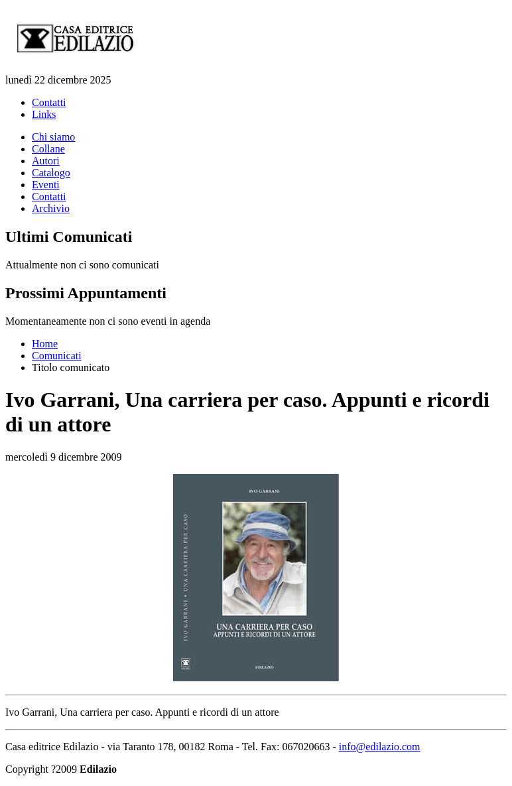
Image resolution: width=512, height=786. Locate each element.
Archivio (51, 208)
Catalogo (51, 172)
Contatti (49, 102)
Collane (48, 148)
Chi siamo (53, 136)
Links (44, 114)
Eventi (46, 184)
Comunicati (57, 355)
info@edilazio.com (379, 746)
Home (45, 343)
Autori (46, 160)
